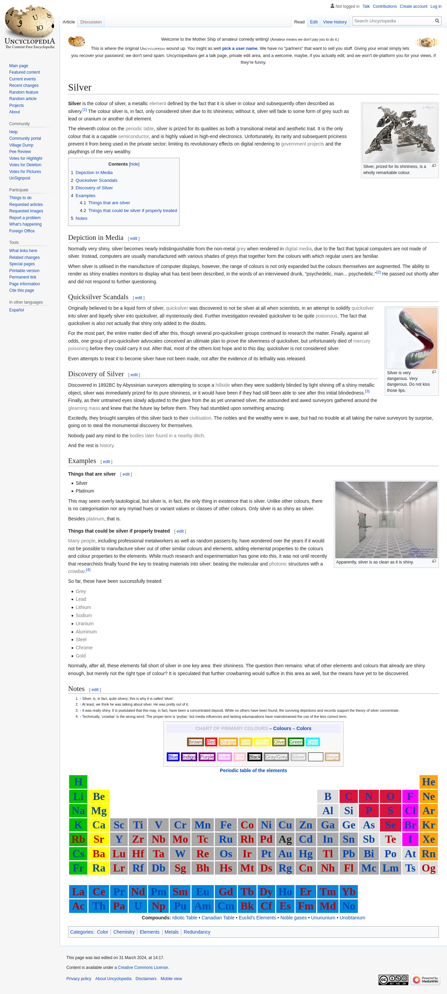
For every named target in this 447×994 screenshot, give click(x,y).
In (328, 839)
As (369, 825)
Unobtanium (352, 917)
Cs (78, 853)
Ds (266, 868)
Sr (99, 839)
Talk (366, 6)
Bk (247, 906)
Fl (348, 868)
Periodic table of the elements (253, 770)
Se (390, 825)
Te (390, 839)
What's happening (25, 224)
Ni (266, 825)
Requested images (26, 211)
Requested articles (26, 204)
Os (226, 853)
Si (348, 810)
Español (16, 310)
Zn (305, 825)
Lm (390, 868)
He (428, 782)
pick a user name (240, 48)
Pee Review (20, 151)
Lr (119, 868)
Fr (78, 868)
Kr (428, 825)
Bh (202, 868)
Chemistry (124, 932)
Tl (328, 853)
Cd (306, 839)
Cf (266, 906)
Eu (202, 891)
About (14, 112)
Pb (348, 853)
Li (78, 796)
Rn (428, 853)
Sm (180, 891)
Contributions (385, 6)
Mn (203, 825)
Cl (410, 810)
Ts (410, 868)
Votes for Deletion (25, 165)
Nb (158, 839)
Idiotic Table (185, 917)
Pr (119, 891)
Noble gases (293, 917)
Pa (119, 906)
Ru (226, 839)
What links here (23, 250)
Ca (98, 825)
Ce (99, 891)
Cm (226, 906)
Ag (285, 839)
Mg (99, 810)
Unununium (323, 917)
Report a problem (25, 217)
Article (69, 21)
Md (328, 906)
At (410, 853)
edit (133, 238)
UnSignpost (19, 178)
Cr (180, 825)
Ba (99, 853)
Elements (149, 932)
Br (410, 825)
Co (247, 825)
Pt (266, 853)
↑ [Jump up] (80, 698)
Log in (436, 6)
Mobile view (171, 978)
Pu (180, 906)
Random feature (23, 92)
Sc (119, 825)
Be (99, 796)
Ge (348, 825)
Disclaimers (146, 978)
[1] (85, 109)
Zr (138, 839)
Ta (158, 853)
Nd (138, 891)
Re (202, 853)
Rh (247, 839)
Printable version (24, 270)
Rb (78, 839)
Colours (282, 728)
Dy (266, 891)
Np (158, 906)
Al (327, 810)
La (78, 891)
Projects (16, 105)
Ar (428, 810)
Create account (413, 6)
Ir (247, 853)
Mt (247, 868)
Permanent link (22, 277)
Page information (24, 284)
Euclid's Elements (257, 917)
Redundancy (197, 932)
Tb (247, 891)
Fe (226, 825)
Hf (138, 853)
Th (98, 906)
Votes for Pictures (25, 171)
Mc (368, 868)
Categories (81, 932)
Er (306, 891)
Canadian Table (218, 917)
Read (299, 21)
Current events (22, 79)
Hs (226, 868)
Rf (138, 868)
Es (285, 906)
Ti (138, 825)
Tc (202, 839)
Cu (285, 825)
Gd (226, 891)
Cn (306, 868)
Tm (328, 891)
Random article (23, 98)
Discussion (91, 21)
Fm (305, 906)
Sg (180, 868)
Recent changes (24, 85)
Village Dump (21, 145)
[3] (367, 391)
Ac (78, 906)
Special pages (22, 264)
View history (335, 21)
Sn (349, 839)
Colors (304, 728)
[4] (88, 569)
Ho (285, 891)
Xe (428, 839)
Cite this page (21, 290)
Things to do (20, 197)
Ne (428, 796)
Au (285, 853)
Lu (119, 853)
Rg (285, 868)
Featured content (24, 72)
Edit (314, 21)
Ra (98, 868)
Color (102, 932)
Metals (172, 932)
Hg (306, 853)
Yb (349, 891)
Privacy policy (78, 978)
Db (158, 868)
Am (202, 906)
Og (428, 868)
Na (78, 810)
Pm (158, 891)
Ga (328, 825)
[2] (379, 272)
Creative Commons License (143, 967)
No (348, 906)
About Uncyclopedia (113, 978)
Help (13, 132)
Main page (18, 65)
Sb (369, 839)
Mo (180, 839)
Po (391, 853)
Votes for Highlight (25, 158)
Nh (328, 868)
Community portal (25, 138)
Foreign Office (22, 231)
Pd (266, 839)
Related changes (24, 257)
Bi (369, 853)
